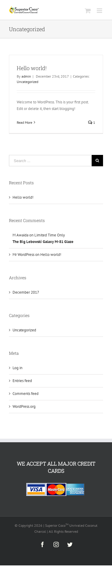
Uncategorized (27, 81)
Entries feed (22, 380)
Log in (17, 367)
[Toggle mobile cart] (88, 10)
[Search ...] (50, 160)
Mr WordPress (23, 254)
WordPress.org (24, 406)
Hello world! (32, 68)
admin (26, 76)
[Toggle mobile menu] (100, 10)
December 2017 (26, 292)
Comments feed (26, 393)
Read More (24, 122)
